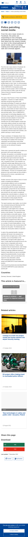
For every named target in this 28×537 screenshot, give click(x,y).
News (7, 11)
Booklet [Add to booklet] (8, 458)
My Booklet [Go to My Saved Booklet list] (18, 458)
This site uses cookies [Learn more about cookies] (9, 525)
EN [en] (5, 22)
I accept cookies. (14, 530)
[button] (21, 3)
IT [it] (15, 22)
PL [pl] (18, 22)
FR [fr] (12, 22)
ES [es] (8, 22)
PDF (15, 449)
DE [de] (2, 22)
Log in (17, 2)
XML (15, 444)
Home (2, 11)
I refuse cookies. (14, 534)
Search (24, 2)
